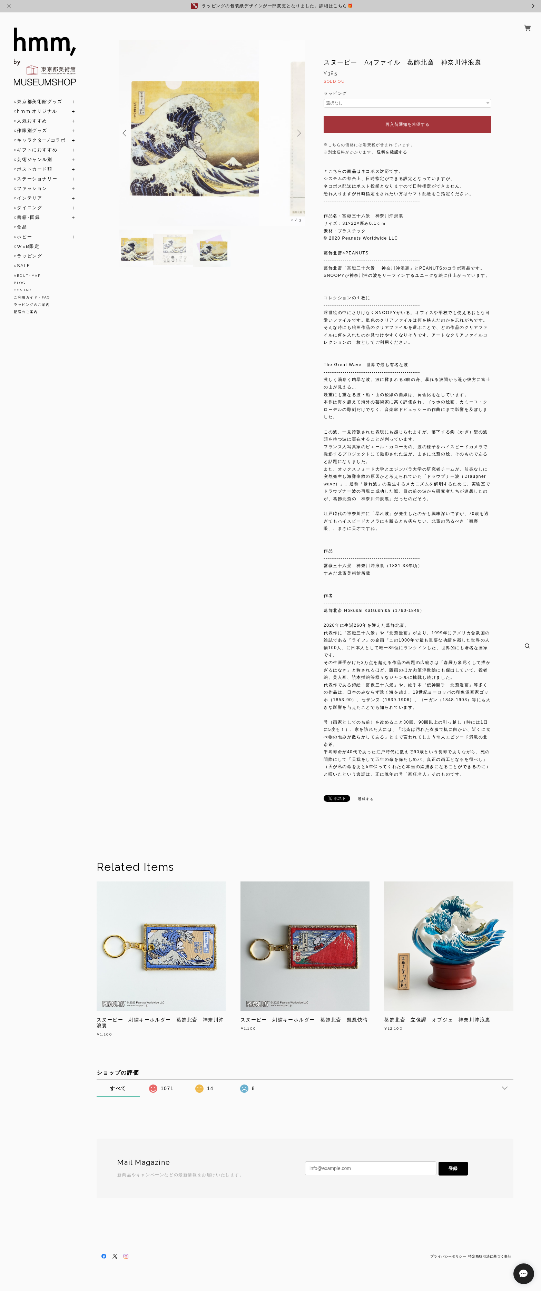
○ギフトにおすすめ (35, 150)
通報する (366, 799)
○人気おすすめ (30, 121)
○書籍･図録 (27, 217)
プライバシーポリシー (448, 1256)
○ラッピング (28, 256)
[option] (212, 133)
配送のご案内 (26, 312)
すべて (118, 1088)
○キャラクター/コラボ (40, 140)
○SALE (22, 265)
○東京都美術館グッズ (38, 101)
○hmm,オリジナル (35, 111)
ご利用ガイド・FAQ (32, 297)
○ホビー (23, 236)
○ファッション (30, 188)
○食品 (20, 227)
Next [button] (298, 133)
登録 (453, 1168)
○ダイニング (28, 207)
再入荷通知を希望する (407, 124)
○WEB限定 (26, 246)
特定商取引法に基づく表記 (489, 1256)
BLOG (19, 283)
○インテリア (28, 198)
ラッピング (335, 93)
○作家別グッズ (30, 130)
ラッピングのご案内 (32, 304)
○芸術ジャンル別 (33, 159)
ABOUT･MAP (27, 276)
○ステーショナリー (35, 178)
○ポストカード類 (33, 169)
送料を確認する (392, 152)
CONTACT (24, 290)
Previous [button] (125, 133)
